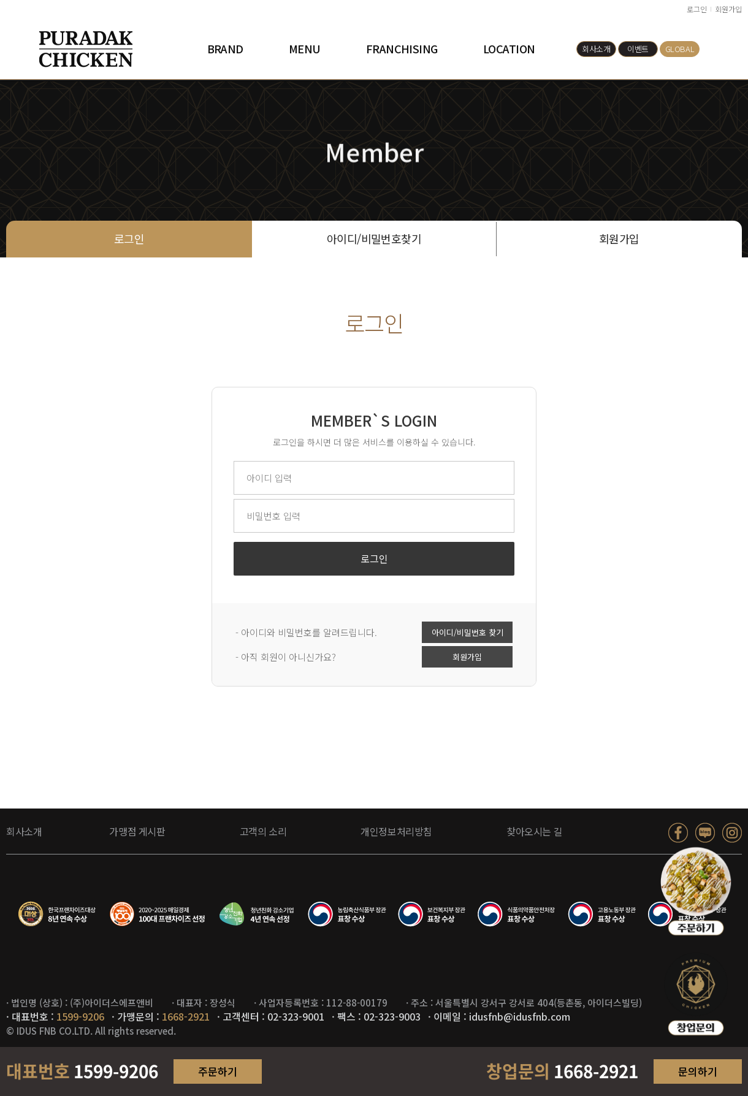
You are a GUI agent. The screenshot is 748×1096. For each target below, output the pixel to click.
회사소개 (596, 49)
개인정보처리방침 (396, 831)
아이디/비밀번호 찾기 (467, 634)
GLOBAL (680, 49)
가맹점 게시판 (137, 831)
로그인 (697, 9)
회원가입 (728, 9)
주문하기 (217, 1071)
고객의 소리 (263, 831)
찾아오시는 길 (534, 831)
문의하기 (697, 1071)
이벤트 (638, 49)
